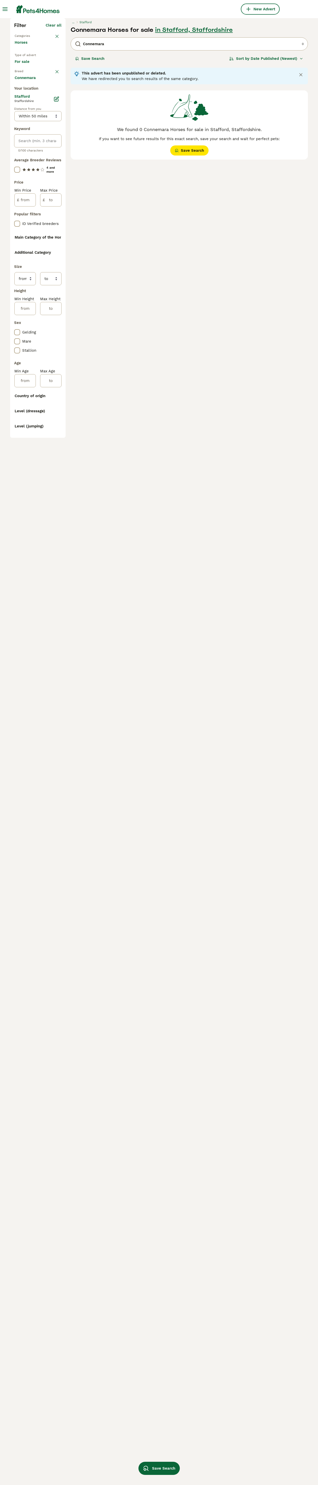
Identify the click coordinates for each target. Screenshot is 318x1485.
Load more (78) (47, 283)
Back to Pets (26, 123)
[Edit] (56, 304)
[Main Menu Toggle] (5, 9)
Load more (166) (46, 867)
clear (57, 168)
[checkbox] (17, 193)
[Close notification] (301, 163)
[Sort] (266, 146)
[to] (51, 405)
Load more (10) (47, 942)
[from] (25, 405)
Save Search (89, 146)
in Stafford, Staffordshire (194, 117)
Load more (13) (48, 561)
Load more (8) (48, 905)
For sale (26, 155)
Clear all (54, 113)
